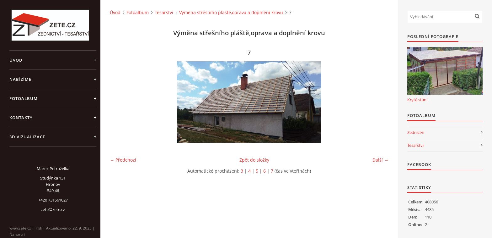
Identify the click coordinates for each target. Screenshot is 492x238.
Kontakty (21, 117)
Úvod (16, 60)
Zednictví (415, 132)
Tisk (38, 228)
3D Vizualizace (27, 137)
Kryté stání (417, 99)
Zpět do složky (254, 160)
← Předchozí (123, 160)
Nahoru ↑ (17, 234)
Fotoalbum (23, 98)
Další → (380, 160)
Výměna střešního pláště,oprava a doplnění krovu (231, 12)
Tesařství (164, 12)
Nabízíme (20, 79)
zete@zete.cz (53, 209)
